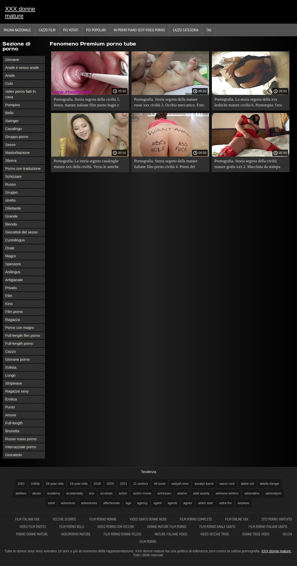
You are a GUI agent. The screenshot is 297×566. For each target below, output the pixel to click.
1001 (21, 483)
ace (91, 493)
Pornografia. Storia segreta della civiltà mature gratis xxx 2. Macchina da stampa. (247, 164)
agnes (187, 503)
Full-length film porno (22, 335)
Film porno (14, 311)
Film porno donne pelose (123, 534)
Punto (10, 407)
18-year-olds (55, 483)
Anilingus (12, 272)
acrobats (106, 493)
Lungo (10, 375)
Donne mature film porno (167, 526)
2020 (110, 483)
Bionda (11, 224)
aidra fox (225, 503)
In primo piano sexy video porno (139, 29)
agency (142, 503)
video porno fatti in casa (20, 94)
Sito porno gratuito (276, 519)
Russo (10, 184)
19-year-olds (79, 483)
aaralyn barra (204, 483)
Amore (10, 415)
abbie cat (247, 483)
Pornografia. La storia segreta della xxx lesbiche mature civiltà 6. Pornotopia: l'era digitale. (248, 103)
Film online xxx (237, 519)
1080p (35, 483)
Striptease (13, 383)
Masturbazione (17, 152)
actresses (164, 493)
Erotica (11, 399)
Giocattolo (13, 455)
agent (157, 503)
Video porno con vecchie (116, 526)
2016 (97, 483)
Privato (11, 288)
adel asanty (201, 493)
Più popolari (96, 29)
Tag (208, 29)
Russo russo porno (21, 439)
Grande (11, 216)
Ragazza (12, 319)
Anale (10, 75)
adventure (68, 503)
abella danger (270, 483)
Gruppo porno (16, 136)
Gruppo (11, 192)
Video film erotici (33, 526)
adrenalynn (273, 493)
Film (8, 296)
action (123, 493)
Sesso (10, 144)
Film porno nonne (103, 519)
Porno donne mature (32, 534)
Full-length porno (19, 343)
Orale (9, 248)
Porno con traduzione (23, 168)
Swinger (12, 121)
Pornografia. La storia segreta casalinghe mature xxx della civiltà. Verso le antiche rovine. (86, 165)
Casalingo (13, 129)
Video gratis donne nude (149, 519)
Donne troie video (256, 534)
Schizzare (13, 176)
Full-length (14, 423)
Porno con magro (19, 327)
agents (172, 503)
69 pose (159, 483)
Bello (9, 113)
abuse (36, 493)
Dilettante (13, 208)
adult (51, 503)
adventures (89, 503)
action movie (142, 493)
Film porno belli (72, 526)
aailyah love (180, 483)
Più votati (70, 29)
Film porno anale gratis (217, 526)
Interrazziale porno (20, 447)
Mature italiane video (171, 534)
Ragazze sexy (17, 391)
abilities (20, 493)
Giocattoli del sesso (21, 232)
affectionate (111, 503)
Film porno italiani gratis (268, 526)
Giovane (12, 59)
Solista (10, 367)
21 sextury (140, 483)
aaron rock (227, 483)
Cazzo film (47, 29)
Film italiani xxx (27, 519)
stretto (10, 200)
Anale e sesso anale (22, 67)
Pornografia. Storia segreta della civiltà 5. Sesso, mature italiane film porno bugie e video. (87, 103)
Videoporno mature (76, 534)
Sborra (10, 160)
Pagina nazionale (17, 29)
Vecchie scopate (65, 519)
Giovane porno (17, 359)
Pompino (12, 105)
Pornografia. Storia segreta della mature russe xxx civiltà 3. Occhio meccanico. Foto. (169, 102)
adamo (182, 493)
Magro (10, 256)
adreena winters (227, 493)
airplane (243, 503)
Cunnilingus (15, 240)
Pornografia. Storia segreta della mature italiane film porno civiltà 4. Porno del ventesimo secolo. (166, 165)
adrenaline (252, 493)
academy (53, 493)
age (128, 503)
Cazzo (10, 351)
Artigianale (14, 280)
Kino (9, 304)
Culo (9, 83)
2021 (123, 483)
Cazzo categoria (185, 29)
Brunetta (12, 431)
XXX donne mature (20, 12)
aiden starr (205, 503)
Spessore (13, 264)
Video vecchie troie (215, 534)
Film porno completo (196, 519)
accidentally (74, 493)
